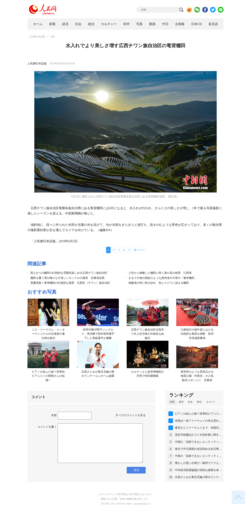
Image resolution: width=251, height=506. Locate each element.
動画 (152, 24)
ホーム (38, 24)
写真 (139, 24)
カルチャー (109, 24)
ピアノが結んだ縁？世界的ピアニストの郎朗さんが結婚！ (48, 376)
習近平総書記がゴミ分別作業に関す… (198, 434)
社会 (78, 24)
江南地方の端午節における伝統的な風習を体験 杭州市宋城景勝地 (197, 334)
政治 (91, 24)
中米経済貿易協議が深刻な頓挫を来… (198, 470)
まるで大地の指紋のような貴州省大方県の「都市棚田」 (162, 277)
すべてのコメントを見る (130, 415)
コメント (210, 401)
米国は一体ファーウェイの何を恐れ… (198, 420)
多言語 (213, 24)
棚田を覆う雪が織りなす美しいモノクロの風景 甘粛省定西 (67, 277)
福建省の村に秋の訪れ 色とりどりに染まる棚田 (158, 282)
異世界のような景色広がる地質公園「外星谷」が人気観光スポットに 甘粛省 (197, 376)
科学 (126, 24)
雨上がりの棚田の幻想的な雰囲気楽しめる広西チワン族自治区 (68, 272)
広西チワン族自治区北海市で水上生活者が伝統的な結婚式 (147, 334)
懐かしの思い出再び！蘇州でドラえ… (198, 463)
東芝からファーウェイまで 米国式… (198, 427)
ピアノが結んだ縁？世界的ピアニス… (198, 413)
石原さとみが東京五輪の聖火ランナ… (198, 477)
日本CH (196, 24)
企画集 (180, 24)
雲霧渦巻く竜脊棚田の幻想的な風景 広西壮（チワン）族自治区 (70, 282)
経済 (65, 24)
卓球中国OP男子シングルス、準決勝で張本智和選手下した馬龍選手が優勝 (97, 334)
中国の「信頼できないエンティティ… (198, 441)
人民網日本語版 (37, 36)
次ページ (139, 249)
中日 (165, 24)
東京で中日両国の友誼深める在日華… (198, 448)
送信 (136, 470)
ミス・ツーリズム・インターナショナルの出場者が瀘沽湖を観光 (48, 334)
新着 (52, 24)
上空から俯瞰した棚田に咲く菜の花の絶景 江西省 (160, 272)
